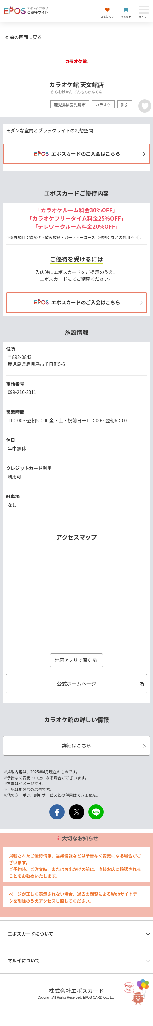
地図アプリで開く (76, 660)
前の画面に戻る (22, 37)
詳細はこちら (105, 745)
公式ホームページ (101, 683)
